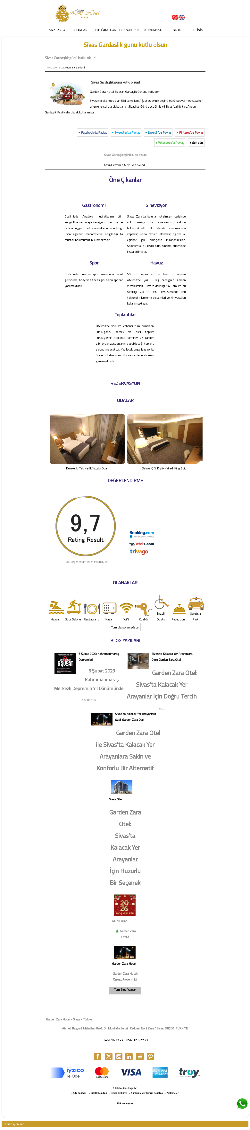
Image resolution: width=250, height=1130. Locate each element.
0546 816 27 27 (137, 1040)
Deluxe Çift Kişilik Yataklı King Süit (164, 442)
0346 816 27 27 (112, 1040)
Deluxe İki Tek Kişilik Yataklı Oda (87, 442)
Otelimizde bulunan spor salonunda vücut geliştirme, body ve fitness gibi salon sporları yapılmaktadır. (94, 280)
